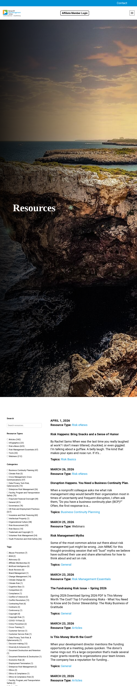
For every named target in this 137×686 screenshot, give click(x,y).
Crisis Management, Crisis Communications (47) (19, 478)
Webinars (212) (14, 456)
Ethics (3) (12, 670)
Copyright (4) (13, 614)
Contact (122, 3)
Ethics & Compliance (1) (18, 673)
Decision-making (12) (17, 643)
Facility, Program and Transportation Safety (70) (23, 494)
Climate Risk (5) (15, 473)
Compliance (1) (14, 593)
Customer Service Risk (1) (19, 634)
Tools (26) (12, 453)
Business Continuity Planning (80, 512)
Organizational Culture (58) (19, 522)
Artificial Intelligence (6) (18, 566)
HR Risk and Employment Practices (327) (23, 510)
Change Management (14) (19, 576)
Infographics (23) (15, 443)
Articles (77, 628)
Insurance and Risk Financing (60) (22, 515)
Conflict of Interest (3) (17, 597)
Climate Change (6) (16, 580)
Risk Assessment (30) (17, 525)
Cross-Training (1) (15, 627)
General (66, 564)
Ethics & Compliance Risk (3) (20, 677)
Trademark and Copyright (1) (20, 532)
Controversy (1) (14, 610)
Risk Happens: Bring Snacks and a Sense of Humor (84, 434)
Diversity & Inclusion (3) (18, 647)
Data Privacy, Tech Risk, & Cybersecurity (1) (19, 638)
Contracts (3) (13, 607)
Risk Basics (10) (15, 529)
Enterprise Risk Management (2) (22, 667)
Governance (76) (15, 506)
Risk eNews (79, 425)
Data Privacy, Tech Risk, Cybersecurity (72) (18, 484)
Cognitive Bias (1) (15, 587)
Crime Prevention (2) (17, 624)
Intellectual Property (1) (18, 518)
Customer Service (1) (17, 631)
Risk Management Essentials (91, 579)
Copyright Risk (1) (15, 617)
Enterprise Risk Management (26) (22, 489)
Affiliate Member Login (75, 13)
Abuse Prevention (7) (17, 553)
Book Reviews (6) (15, 570)
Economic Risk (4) (15, 660)
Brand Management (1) (17, 573)
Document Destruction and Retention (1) (24, 651)
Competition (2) (14, 590)
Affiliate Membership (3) (18, 563)
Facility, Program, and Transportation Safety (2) (23, 681)
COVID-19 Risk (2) (16, 620)
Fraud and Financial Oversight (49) (22, 499)
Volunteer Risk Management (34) (22, 535)
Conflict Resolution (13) (18, 600)
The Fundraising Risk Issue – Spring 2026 (78, 588)
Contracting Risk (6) (16, 603)
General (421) (14, 502)
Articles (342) (14, 439)
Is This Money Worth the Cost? (71, 637)
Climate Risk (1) (15, 583)
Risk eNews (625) (15, 446)
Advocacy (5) (13, 559)
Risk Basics (68, 459)
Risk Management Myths (67, 535)
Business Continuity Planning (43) (22, 470)
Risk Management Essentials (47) (22, 449)
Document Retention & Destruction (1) (24, 656)
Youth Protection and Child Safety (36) (24, 539)
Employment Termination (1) (20, 663)
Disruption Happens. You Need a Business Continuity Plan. (89, 483)
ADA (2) (11, 556)
